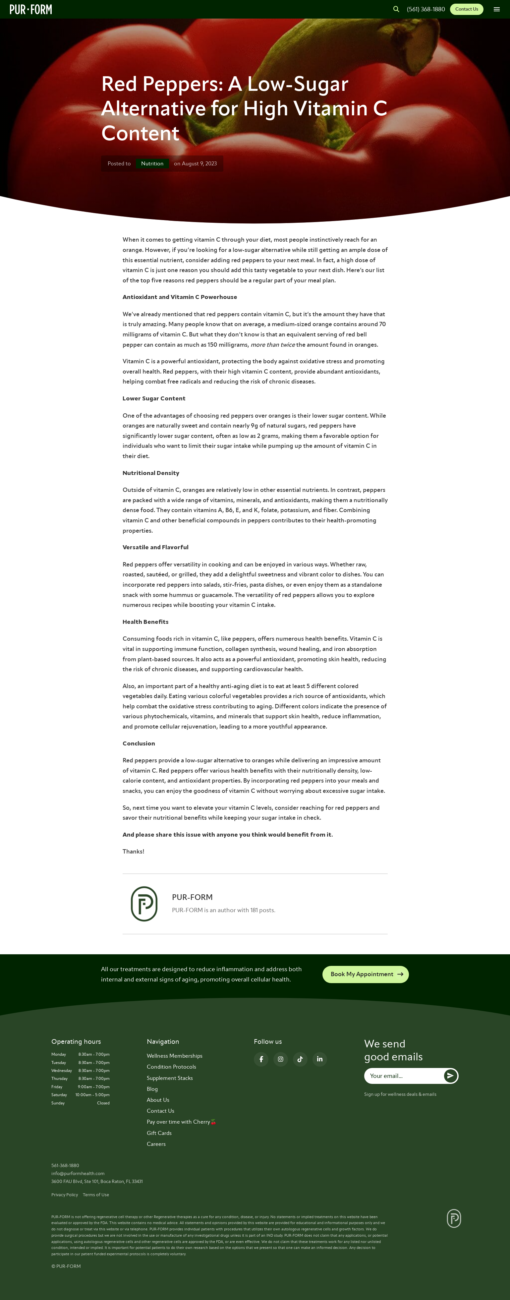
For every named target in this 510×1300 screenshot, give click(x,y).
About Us (158, 1100)
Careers (156, 1144)
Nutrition (152, 163)
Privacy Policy (64, 1194)
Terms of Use (96, 1194)
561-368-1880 (65, 1165)
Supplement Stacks (170, 1078)
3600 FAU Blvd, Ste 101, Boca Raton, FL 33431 (97, 1181)
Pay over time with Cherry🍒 (182, 1122)
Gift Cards (159, 1133)
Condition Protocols (171, 1067)
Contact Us (466, 9)
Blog (152, 1089)
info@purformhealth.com (78, 1173)
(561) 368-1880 (426, 9)
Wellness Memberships (174, 1056)
